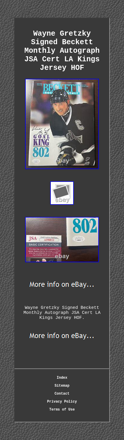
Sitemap (62, 386)
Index (62, 378)
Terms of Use (62, 410)
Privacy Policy (62, 402)
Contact (62, 394)
